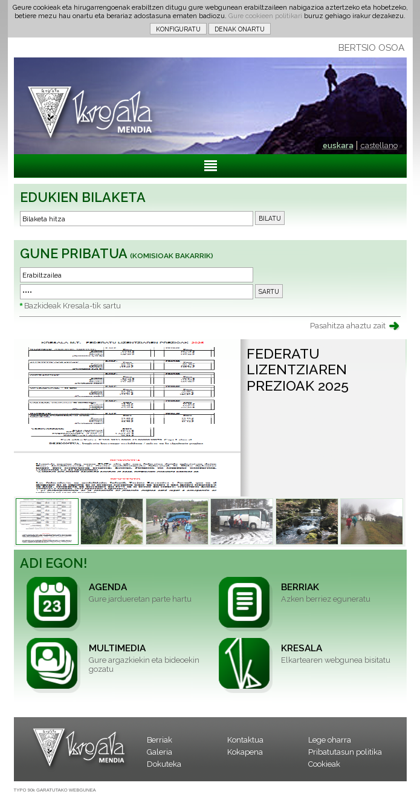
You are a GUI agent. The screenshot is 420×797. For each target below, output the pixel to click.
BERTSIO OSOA (371, 47)
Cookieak (324, 764)
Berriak (159, 739)
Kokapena (245, 751)
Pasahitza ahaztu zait (348, 325)
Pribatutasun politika (345, 751)
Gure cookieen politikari (265, 15)
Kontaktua (245, 739)
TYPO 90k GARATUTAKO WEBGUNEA (55, 790)
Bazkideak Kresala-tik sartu (72, 305)
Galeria (159, 751)
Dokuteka (164, 764)
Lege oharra (329, 739)
